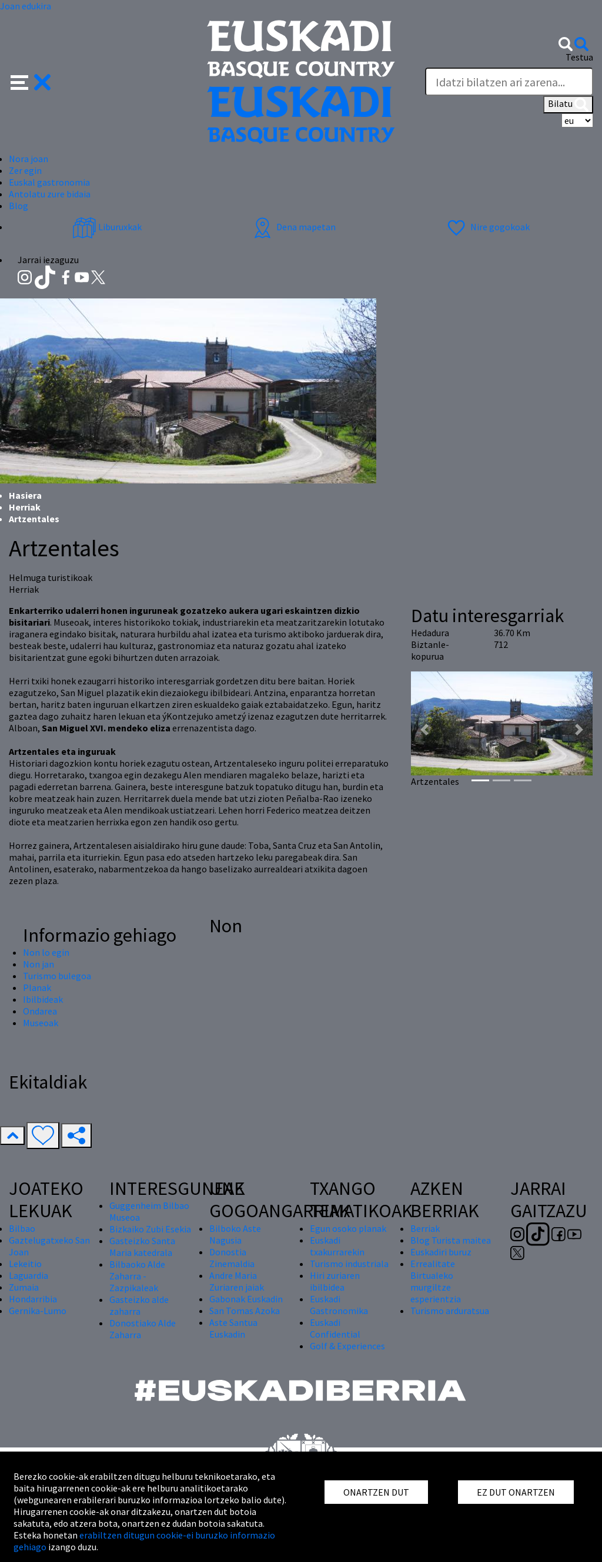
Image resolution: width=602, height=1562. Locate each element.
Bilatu (568, 105)
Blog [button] (18, 205)
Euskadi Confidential (335, 1328)
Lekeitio (25, 1263)
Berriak (425, 1228)
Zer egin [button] (25, 170)
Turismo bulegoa (57, 976)
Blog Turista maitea (450, 1240)
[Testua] (509, 82)
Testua (579, 57)
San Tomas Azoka (244, 1310)
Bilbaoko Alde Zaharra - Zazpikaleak (137, 1276)
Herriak (25, 507)
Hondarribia (33, 1299)
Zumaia (24, 1287)
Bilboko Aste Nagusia (235, 1234)
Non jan (38, 964)
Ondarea (40, 1011)
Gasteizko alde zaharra (139, 1305)
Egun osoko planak (348, 1228)
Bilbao (22, 1228)
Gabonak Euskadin (246, 1299)
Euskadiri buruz (440, 1252)
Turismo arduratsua (449, 1310)
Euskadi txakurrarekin (337, 1246)
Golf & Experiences (347, 1346)
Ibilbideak (43, 999)
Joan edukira (25, 6)
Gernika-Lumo (37, 1310)
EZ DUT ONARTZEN (516, 1492)
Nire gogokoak (487, 227)
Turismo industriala (349, 1263)
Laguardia (28, 1275)
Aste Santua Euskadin (233, 1328)
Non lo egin (46, 952)
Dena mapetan (293, 227)
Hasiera (25, 495)
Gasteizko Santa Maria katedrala (142, 1246)
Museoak (40, 1023)
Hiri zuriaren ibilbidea (335, 1281)
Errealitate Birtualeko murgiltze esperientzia (435, 1281)
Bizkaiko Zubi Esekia (150, 1229)
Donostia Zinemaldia (232, 1257)
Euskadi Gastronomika (339, 1304)
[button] (31, 81)
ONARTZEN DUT (376, 1492)
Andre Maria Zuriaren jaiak (236, 1281)
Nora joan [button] (28, 158)
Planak (37, 987)
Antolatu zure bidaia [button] (50, 194)
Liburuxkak (107, 227)
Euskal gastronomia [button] (49, 182)
